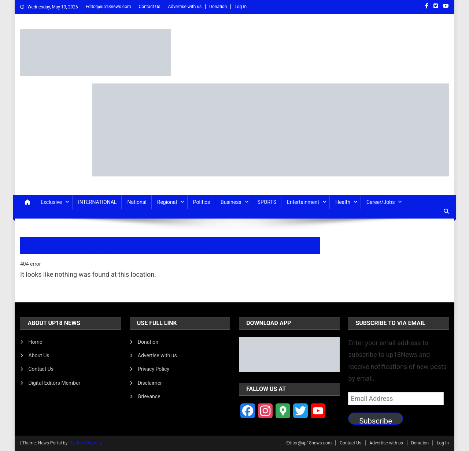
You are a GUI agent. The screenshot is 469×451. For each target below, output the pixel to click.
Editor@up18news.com (108, 6)
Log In (240, 6)
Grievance (149, 396)
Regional (167, 202)
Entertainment (303, 202)
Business (231, 202)
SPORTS (267, 202)
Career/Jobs (380, 202)
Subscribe (375, 421)
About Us (38, 355)
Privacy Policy (153, 369)
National (136, 202)
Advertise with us (185, 6)
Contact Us (149, 6)
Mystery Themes (85, 443)
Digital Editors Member (54, 383)
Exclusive (51, 202)
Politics (201, 202)
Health (342, 202)
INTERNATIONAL (97, 202)
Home (35, 342)
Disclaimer (150, 383)
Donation (218, 6)
